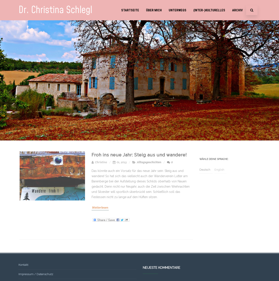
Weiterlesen (100, 207)
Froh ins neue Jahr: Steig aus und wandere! (139, 155)
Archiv (237, 10)
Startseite (130, 10)
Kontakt (23, 264)
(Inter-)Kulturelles (209, 10)
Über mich (154, 10)
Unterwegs (177, 10)
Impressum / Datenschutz (36, 274)
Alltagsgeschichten (149, 162)
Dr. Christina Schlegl (55, 10)
